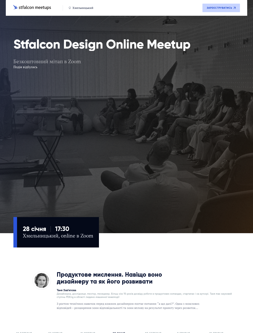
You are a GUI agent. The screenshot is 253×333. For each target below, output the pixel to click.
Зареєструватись (221, 7)
